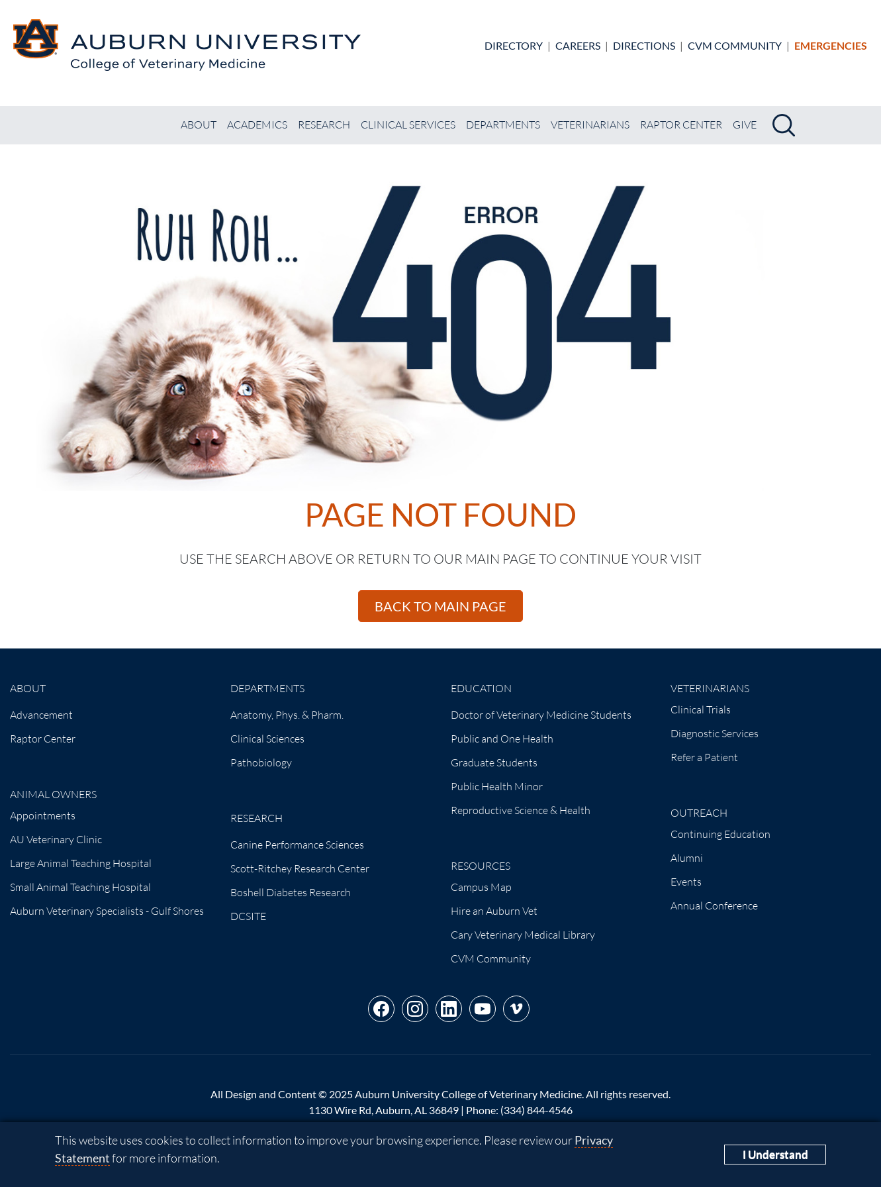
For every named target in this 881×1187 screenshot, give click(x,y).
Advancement (41, 714)
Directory (514, 45)
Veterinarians (590, 124)
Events (686, 881)
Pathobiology (261, 762)
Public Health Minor (497, 786)
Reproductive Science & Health (520, 810)
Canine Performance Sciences (297, 844)
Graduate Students (494, 762)
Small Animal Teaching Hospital (80, 887)
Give (745, 124)
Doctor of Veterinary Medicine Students (541, 714)
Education (481, 688)
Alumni (687, 857)
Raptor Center (681, 124)
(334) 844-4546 (536, 1110)
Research (324, 124)
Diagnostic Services (715, 733)
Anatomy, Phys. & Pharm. (287, 714)
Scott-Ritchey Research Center (299, 868)
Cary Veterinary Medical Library (523, 934)
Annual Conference (714, 905)
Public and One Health (502, 738)
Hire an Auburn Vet (494, 910)
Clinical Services (408, 124)
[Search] (783, 125)
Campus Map (481, 887)
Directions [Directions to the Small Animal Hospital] (644, 45)
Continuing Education (720, 834)
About (198, 124)
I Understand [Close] (775, 1154)
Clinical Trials (701, 709)
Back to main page (440, 606)
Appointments (42, 815)
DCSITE (248, 916)
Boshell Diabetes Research (290, 892)
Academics (257, 124)
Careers (577, 45)
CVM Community (735, 45)
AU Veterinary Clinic (56, 839)
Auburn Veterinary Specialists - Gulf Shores (107, 910)
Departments (503, 124)
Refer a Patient (704, 757)
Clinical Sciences (267, 738)
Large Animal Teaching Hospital (81, 863)
